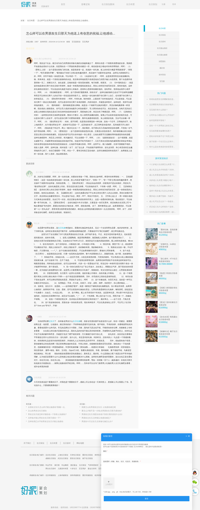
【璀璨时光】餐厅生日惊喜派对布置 (168, 332)
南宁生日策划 (87, 458)
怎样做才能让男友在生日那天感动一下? (44, 418)
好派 (22, 20)
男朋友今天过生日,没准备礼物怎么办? (97, 421)
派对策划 (162, 75)
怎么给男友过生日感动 (37, 411)
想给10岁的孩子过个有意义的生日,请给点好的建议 (170, 136)
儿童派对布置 (63, 469)
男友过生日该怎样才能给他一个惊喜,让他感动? (47, 414)
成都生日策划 (50, 458)
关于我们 (27, 443)
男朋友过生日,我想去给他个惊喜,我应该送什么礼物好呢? (105, 414)
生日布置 (130, 4)
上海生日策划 (63, 455)
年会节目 (48, 465)
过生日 (51, 321)
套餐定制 (85, 4)
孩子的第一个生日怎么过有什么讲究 (164, 141)
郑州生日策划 (100, 455)
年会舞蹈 (64, 465)
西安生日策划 (75, 458)
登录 (174, 4)
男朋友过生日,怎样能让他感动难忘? (96, 418)
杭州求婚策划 (100, 475)
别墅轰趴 (162, 61)
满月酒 (56, 465)
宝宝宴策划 (76, 42)
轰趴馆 (162, 68)
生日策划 (153, 4)
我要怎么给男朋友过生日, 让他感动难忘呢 (99, 407)
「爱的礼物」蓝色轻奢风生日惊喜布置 (168, 230)
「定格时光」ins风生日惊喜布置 (167, 245)
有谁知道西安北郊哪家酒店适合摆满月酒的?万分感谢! (171, 99)
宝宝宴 (162, 81)
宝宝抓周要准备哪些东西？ (160, 131)
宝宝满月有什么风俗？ (158, 110)
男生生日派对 (50, 469)
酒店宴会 (73, 465)
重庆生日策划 (87, 455)
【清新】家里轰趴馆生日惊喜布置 (168, 289)
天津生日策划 (75, 455)
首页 (63, 4)
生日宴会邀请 (162, 55)
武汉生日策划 (63, 458)
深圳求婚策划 (75, 475)
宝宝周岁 (85, 42)
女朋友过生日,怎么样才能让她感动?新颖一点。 (47, 407)
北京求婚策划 (50, 475)
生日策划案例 (108, 4)
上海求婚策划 (63, 475)
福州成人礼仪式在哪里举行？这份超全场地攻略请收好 (171, 185)
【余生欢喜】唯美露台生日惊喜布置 (168, 318)
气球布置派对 (93, 465)
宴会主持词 (92, 469)
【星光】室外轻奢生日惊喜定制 (168, 303)
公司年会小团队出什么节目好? (161, 115)
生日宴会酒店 (162, 48)
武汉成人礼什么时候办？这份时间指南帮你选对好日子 (171, 207)
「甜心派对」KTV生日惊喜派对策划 (168, 260)
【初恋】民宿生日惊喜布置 (168, 274)
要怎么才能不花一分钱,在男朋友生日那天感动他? (102, 411)
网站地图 (80, 443)
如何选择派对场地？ (157, 120)
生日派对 (162, 42)
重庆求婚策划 (87, 475)
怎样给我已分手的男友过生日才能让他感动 (45, 421)
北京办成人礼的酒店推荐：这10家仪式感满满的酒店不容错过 (174, 212)
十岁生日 (73, 469)
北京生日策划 (50, 455)
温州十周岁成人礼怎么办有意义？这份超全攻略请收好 (171, 191)
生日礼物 (61, 228)
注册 (163, 4)
